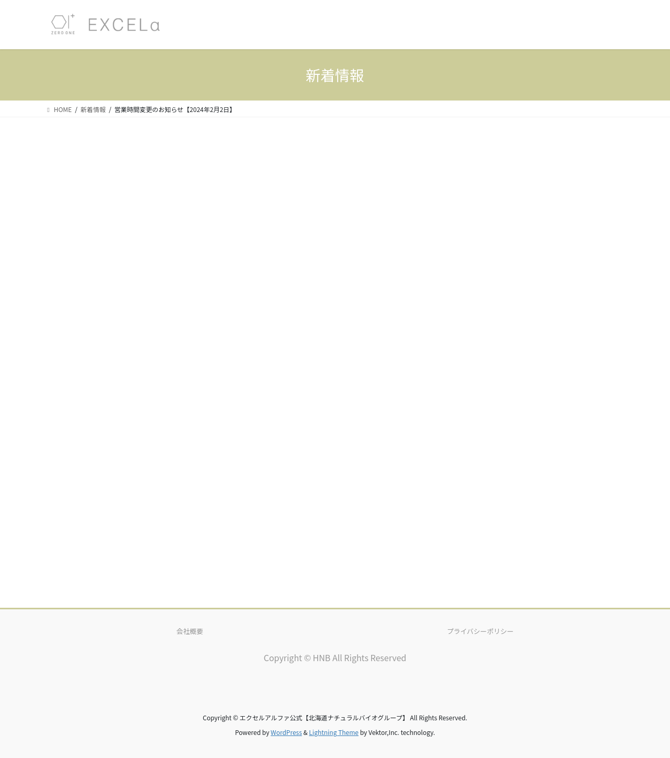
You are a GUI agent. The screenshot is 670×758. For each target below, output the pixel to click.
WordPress (286, 732)
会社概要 (189, 631)
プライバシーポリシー (480, 631)
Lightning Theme (334, 732)
